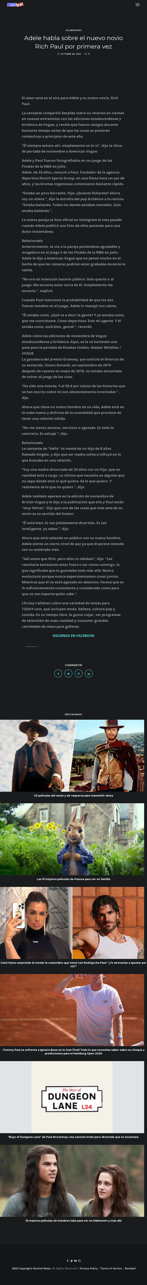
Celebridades (73, 30)
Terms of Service (111, 1268)
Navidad (130, 1268)
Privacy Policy (88, 1268)
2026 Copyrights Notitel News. (31, 1268)
